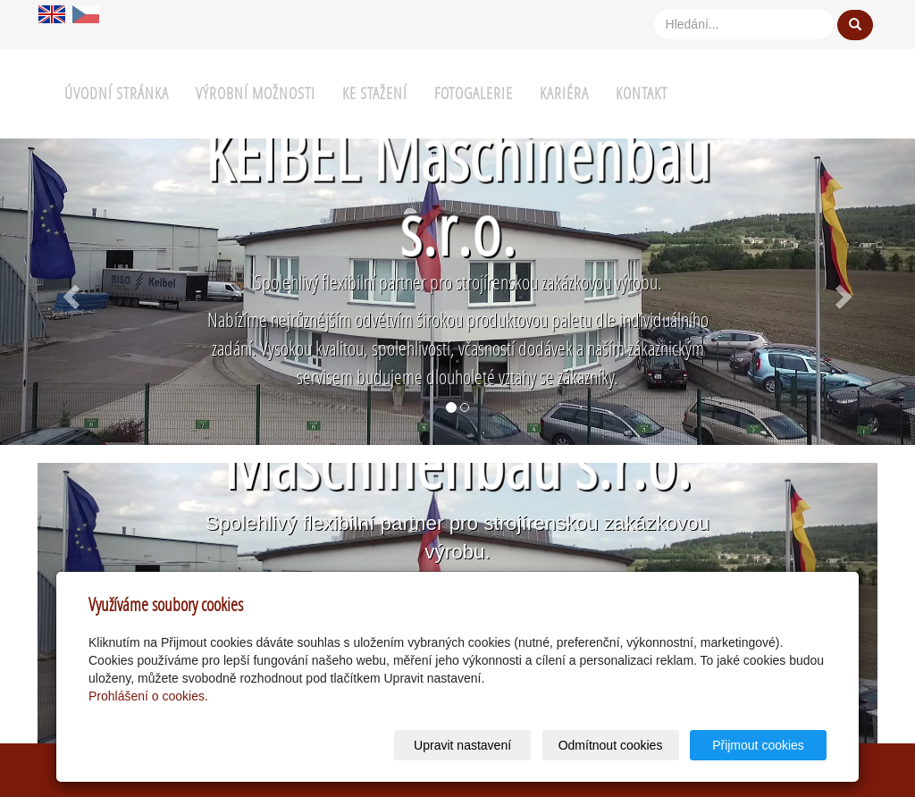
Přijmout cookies (758, 745)
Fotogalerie (473, 93)
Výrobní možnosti (255, 93)
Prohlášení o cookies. (148, 696)
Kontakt (641, 93)
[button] (69, 291)
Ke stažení (374, 93)
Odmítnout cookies (610, 745)
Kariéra (564, 93)
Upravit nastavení (462, 745)
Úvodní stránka (116, 93)
